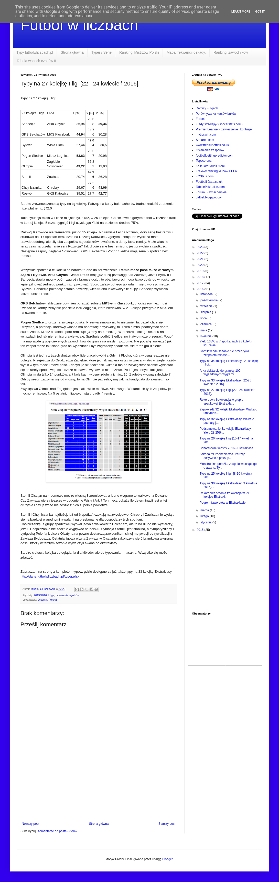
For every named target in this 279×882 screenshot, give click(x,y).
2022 (201, 253)
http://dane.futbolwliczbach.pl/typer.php (49, 576)
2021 (201, 259)
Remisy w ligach (207, 108)
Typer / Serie (101, 52)
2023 (201, 247)
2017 (201, 283)
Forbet (200, 119)
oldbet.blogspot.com (209, 197)
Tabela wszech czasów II (36, 61)
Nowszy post (30, 824)
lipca (204, 318)
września (206, 306)
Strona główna (72, 52)
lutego (205, 516)
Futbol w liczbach (79, 24)
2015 (201, 530)
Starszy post (166, 824)
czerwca (206, 324)
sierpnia (206, 312)
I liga (51, 595)
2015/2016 (40, 595)
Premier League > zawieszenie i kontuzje (224, 129)
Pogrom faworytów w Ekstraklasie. (223, 502)
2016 (201, 289)
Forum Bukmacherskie (211, 192)
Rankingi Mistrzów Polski (139, 52)
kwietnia (206, 336)
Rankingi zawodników (230, 52)
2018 (201, 277)
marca (205, 510)
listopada (206, 294)
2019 (201, 271)
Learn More (240, 11)
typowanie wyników (67, 595)
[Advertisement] (98, 780)
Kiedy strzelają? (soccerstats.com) (219, 124)
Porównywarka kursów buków (216, 114)
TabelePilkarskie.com (210, 187)
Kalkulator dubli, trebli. (211, 166)
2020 (201, 265)
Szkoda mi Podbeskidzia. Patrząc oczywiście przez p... (222, 455)
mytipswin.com (206, 134)
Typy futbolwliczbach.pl (34, 52)
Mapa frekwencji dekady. (186, 52)
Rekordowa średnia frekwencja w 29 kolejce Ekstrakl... (224, 494)
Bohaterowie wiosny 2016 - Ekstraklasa (226, 448)
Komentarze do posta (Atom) (57, 831)
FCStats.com (204, 176)
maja (204, 330)
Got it (260, 11)
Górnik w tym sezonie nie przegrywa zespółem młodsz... (224, 353)
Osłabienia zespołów (210, 150)
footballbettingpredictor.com (214, 155)
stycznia (206, 522)
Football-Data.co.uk (209, 182)
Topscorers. (204, 160)
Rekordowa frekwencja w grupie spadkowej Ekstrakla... (221, 401)
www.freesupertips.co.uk (212, 145)
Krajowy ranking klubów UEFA (216, 171)
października (209, 300)
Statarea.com (205, 140)
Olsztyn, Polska (47, 599)
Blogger (167, 859)
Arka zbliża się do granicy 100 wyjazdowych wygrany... (220, 372)
